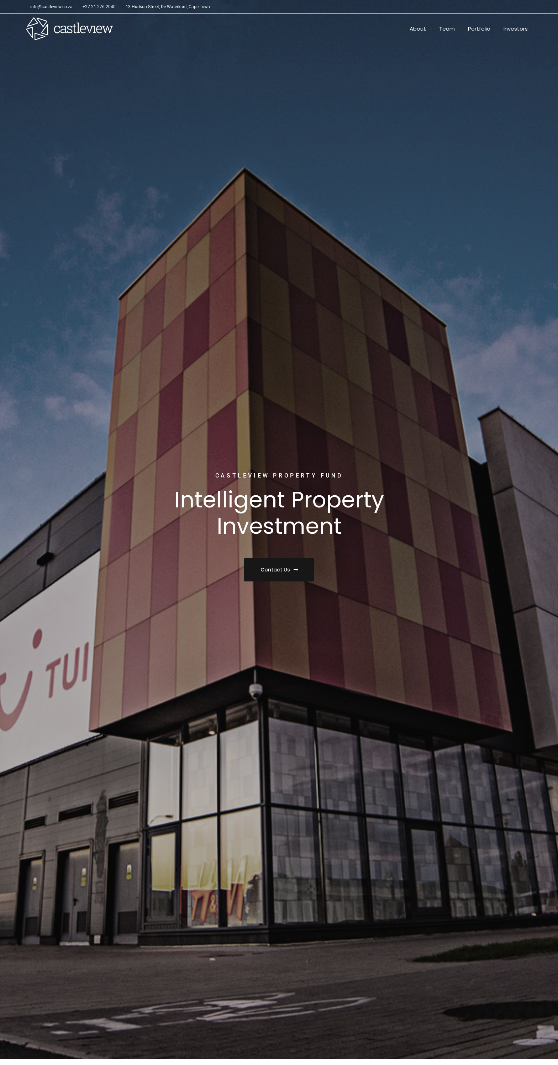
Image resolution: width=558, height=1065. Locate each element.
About (418, 28)
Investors (516, 28)
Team (447, 28)
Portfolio (479, 28)
